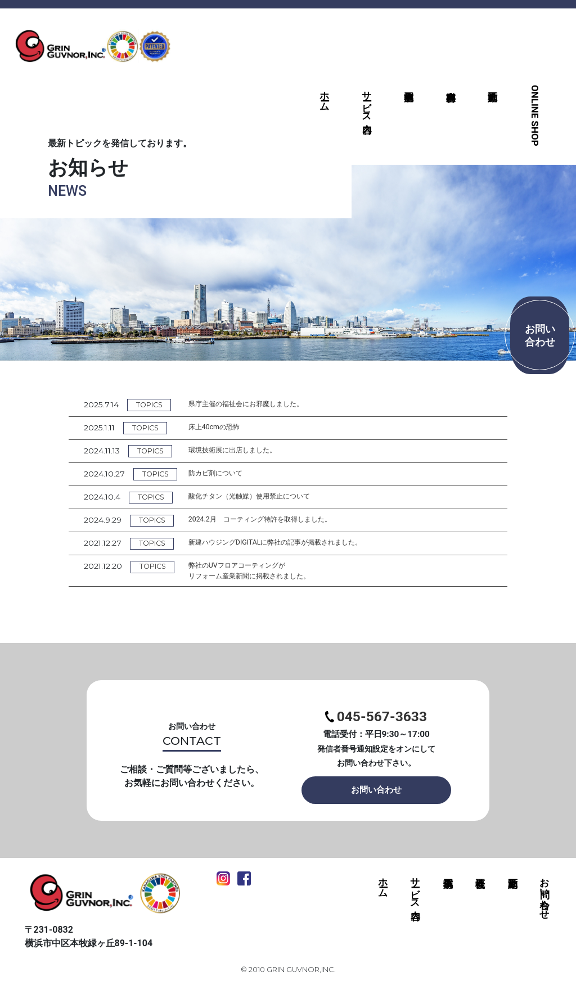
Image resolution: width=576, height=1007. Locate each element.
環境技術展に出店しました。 (248, 451)
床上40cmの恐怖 (226, 428)
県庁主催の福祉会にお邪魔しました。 (264, 404)
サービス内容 (366, 101)
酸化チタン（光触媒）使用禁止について (268, 498)
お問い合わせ (376, 806)
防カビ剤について (228, 474)
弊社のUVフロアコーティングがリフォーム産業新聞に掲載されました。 (268, 574)
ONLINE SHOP (535, 115)
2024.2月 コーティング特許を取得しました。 (279, 521)
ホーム (324, 95)
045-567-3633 (376, 726)
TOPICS (153, 405)
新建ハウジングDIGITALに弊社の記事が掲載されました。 (297, 545)
